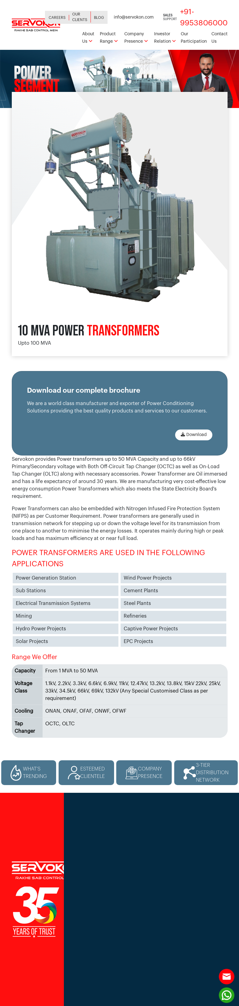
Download (194, 434)
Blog (99, 17)
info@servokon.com (134, 17)
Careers (57, 17)
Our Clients (79, 17)
